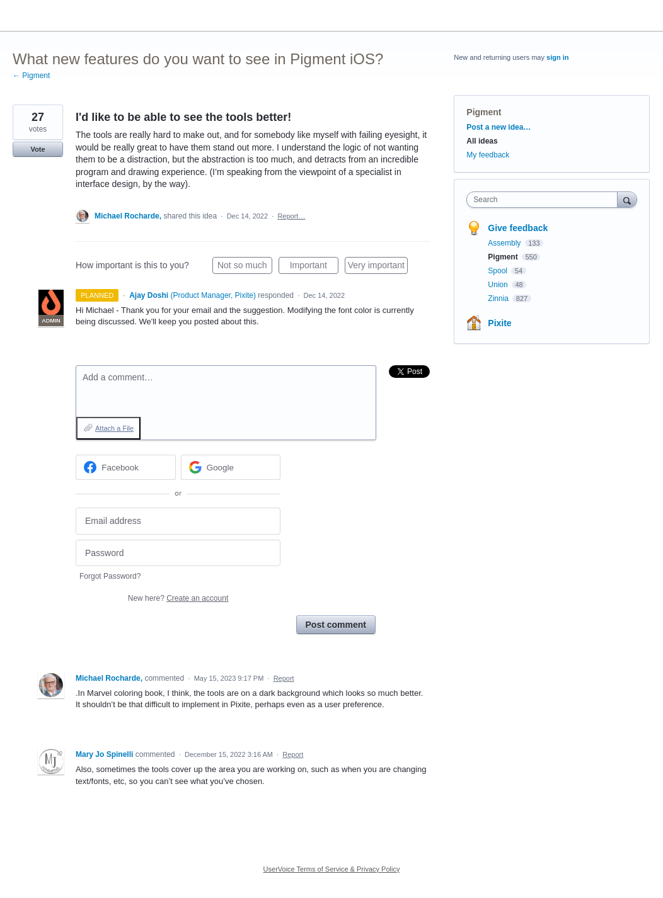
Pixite (499, 323)
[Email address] (178, 521)
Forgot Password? (110, 576)
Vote (37, 149)
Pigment (483, 112)
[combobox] (545, 199)
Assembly (505, 243)
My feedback (487, 155)
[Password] (178, 553)
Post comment (336, 625)
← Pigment (31, 75)
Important (314, 267)
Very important (378, 267)
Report (284, 678)
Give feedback (518, 228)
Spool (498, 270)
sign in (557, 57)
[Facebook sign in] (126, 467)
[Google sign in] (231, 467)
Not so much (244, 267)
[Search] (627, 199)
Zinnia (499, 298)
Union (499, 284)
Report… (291, 216)
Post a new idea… (498, 127)
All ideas (481, 141)
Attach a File (114, 428)
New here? (178, 598)
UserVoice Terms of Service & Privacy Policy (331, 869)
